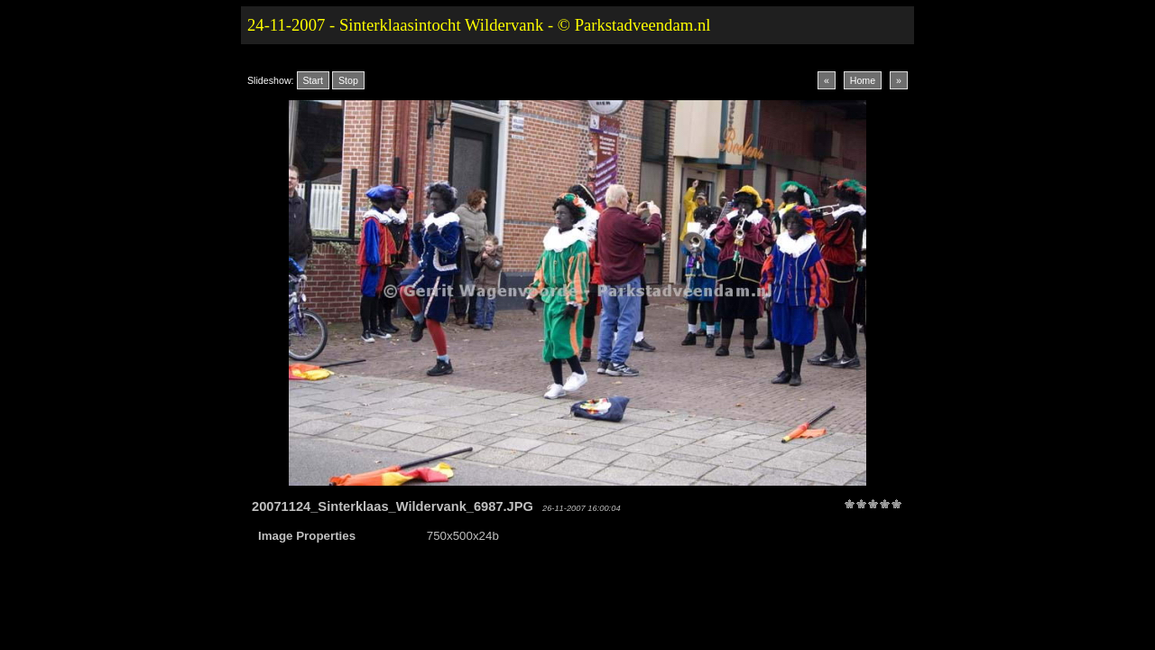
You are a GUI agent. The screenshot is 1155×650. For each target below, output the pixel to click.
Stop (348, 80)
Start (313, 80)
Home (862, 80)
